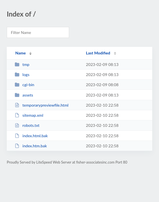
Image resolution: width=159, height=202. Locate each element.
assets (24, 95)
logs (22, 74)
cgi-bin (24, 84)
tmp (22, 64)
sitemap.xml (29, 115)
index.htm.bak (31, 145)
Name (20, 52)
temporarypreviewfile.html (42, 105)
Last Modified (98, 52)
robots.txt (27, 125)
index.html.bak (31, 135)
